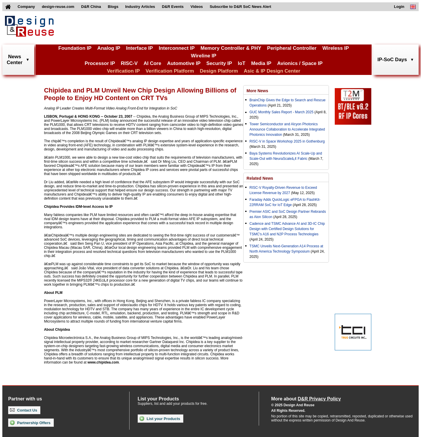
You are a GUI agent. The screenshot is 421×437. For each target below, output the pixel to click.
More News (257, 90)
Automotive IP (183, 63)
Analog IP (108, 48)
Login (399, 6)
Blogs (113, 6)
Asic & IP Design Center (272, 71)
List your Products (159, 418)
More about (306, 398)
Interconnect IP (177, 48)
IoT (242, 63)
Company (26, 6)
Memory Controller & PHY (231, 48)
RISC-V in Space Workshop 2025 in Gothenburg (287, 141)
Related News (259, 178)
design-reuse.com (58, 6)
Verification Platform (170, 71)
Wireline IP (203, 56)
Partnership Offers (30, 422)
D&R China (91, 6)
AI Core (152, 63)
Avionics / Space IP (299, 63)
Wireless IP (335, 48)
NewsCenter (15, 59)
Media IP (261, 63)
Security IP (219, 63)
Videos (196, 6)
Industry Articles (140, 6)
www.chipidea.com (103, 362)
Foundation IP (75, 48)
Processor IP (99, 63)
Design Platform (219, 71)
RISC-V (129, 63)
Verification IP (123, 71)
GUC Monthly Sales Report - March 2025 (281, 112)
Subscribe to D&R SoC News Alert (240, 6)
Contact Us (23, 410)
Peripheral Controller (292, 48)
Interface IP (139, 48)
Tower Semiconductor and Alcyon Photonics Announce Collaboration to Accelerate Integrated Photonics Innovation (287, 129)
